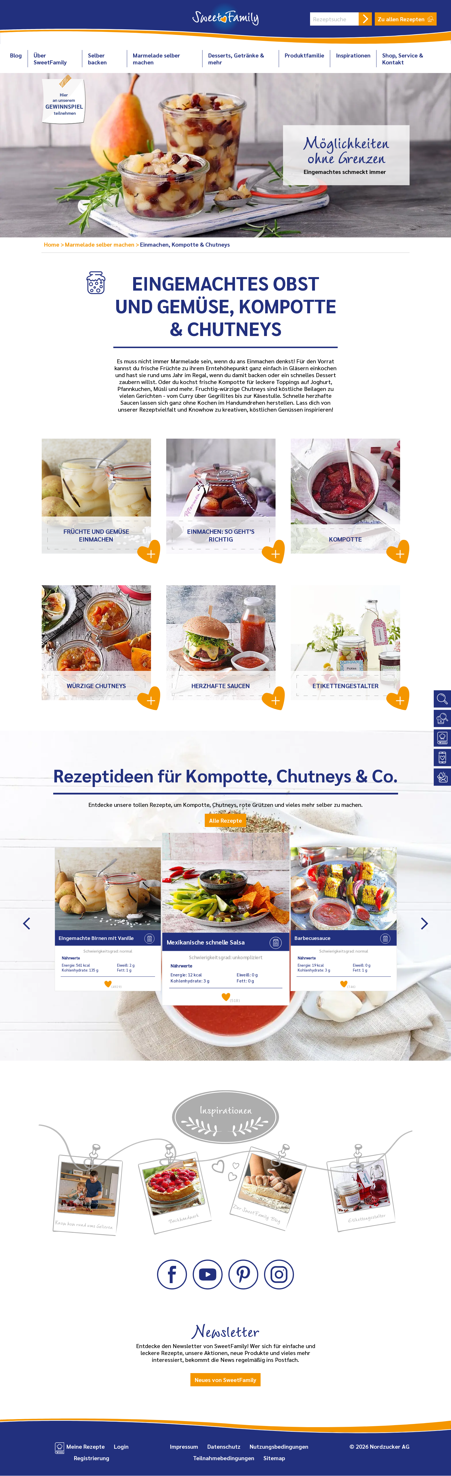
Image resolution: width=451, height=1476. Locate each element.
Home (52, 244)
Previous (26, 923)
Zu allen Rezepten (406, 19)
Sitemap (274, 1458)
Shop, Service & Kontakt (402, 58)
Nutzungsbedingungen (279, 1446)
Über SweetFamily (50, 58)
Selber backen (97, 58)
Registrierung (91, 1458)
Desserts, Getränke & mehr (236, 58)
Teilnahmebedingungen (223, 1458)
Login (121, 1446)
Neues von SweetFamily (225, 1380)
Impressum (184, 1446)
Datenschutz (223, 1446)
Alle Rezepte (225, 820)
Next (424, 923)
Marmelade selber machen (156, 58)
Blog (16, 55)
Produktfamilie (304, 55)
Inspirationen (353, 55)
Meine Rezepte (85, 1446)
